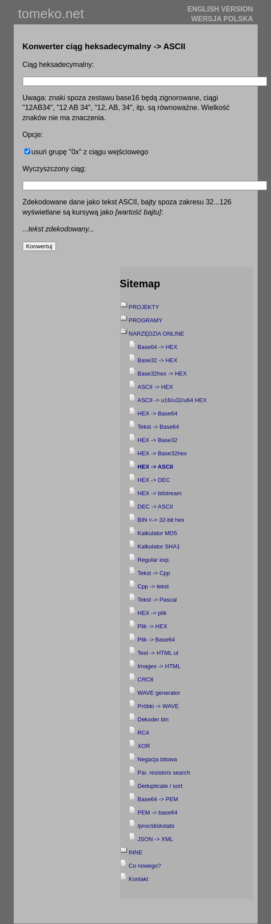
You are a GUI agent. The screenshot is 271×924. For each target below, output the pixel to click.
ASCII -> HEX (155, 387)
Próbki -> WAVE (158, 706)
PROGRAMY (146, 320)
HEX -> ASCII (155, 466)
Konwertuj (39, 246)
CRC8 (145, 679)
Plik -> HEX (152, 626)
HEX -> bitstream (160, 493)
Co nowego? (145, 865)
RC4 (143, 732)
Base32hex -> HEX (162, 373)
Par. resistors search (164, 772)
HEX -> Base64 (158, 413)
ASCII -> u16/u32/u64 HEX (172, 400)
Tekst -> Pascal (157, 599)
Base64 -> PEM (158, 799)
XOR (144, 746)
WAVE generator (159, 692)
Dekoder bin (153, 719)
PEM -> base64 (158, 812)
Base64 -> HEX (158, 347)
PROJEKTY (144, 307)
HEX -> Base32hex (162, 453)
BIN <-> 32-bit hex (161, 520)
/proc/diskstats (156, 825)
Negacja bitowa (157, 759)
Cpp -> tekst (153, 586)
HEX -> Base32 (158, 440)
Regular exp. (154, 559)
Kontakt (138, 879)
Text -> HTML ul (158, 653)
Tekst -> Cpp (154, 573)
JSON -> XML (156, 839)
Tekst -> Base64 (158, 426)
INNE (136, 852)
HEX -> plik (152, 613)
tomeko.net (51, 13)
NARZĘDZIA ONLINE (156, 333)
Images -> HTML (159, 666)
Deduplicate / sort (160, 786)
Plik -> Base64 (156, 639)
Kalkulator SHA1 (159, 546)
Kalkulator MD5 (157, 533)
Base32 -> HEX (158, 360)
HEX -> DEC (154, 480)
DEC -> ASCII (155, 506)
